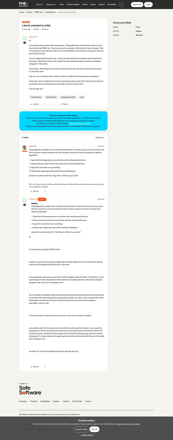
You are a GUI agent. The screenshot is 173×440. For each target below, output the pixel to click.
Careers (56, 401)
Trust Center (77, 401)
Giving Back (45, 401)
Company (23, 401)
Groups (93, 4)
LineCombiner (36, 97)
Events (84, 4)
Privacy (88, 401)
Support (102, 4)
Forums (29, 12)
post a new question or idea (79, 123)
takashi (31, 146)
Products (33, 401)
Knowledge (112, 4)
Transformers (50, 12)
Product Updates (73, 4)
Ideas (62, 4)
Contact (66, 401)
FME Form (39, 12)
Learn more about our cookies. (128, 424)
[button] (137, 4)
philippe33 (33, 37)
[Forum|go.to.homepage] (23, 4)
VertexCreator (51, 97)
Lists (81, 97)
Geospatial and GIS (68, 97)
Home (21, 12)
